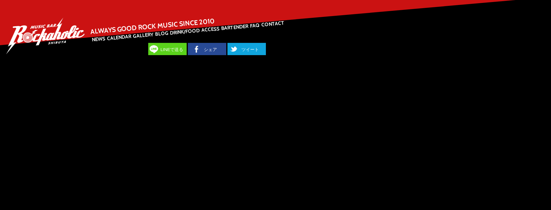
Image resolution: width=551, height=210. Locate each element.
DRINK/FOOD (185, 31)
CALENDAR (119, 37)
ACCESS (210, 29)
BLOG (162, 33)
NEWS (98, 39)
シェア (210, 49)
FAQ (255, 25)
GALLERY (143, 35)
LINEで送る (171, 49)
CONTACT (272, 24)
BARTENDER (234, 27)
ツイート (250, 49)
